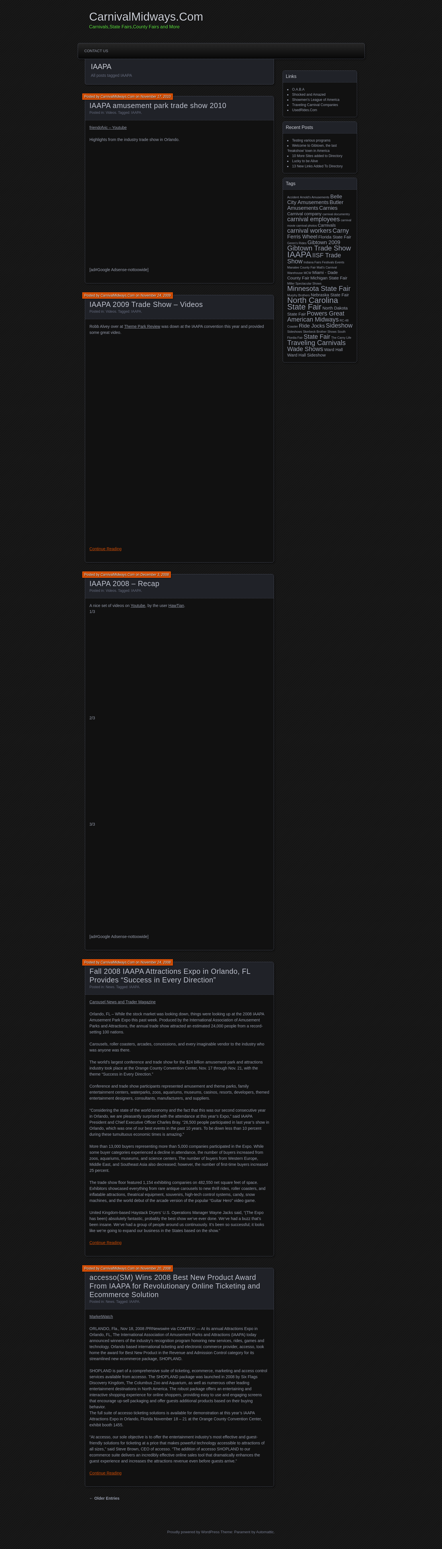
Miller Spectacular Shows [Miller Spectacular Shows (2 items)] (304, 283)
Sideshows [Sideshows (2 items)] (294, 331)
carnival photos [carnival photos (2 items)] (306, 225)
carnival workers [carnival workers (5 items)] (309, 230)
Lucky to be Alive (305, 161)
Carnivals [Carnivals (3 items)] (327, 225)
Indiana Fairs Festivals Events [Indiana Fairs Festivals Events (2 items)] (324, 262)
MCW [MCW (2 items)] (307, 273)
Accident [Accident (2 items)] (293, 197)
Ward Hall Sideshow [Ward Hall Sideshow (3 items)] (306, 355)
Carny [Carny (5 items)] (341, 230)
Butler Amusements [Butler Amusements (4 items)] (315, 205)
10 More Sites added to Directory (317, 156)
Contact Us (96, 51)
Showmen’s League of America (315, 100)
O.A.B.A (298, 89)
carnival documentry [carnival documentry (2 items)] (336, 214)
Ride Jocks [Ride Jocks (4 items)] (312, 326)
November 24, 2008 (155, 962)
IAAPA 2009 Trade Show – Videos (146, 304)
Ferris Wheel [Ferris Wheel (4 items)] (302, 237)
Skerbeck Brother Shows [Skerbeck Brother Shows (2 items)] (320, 331)
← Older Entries (104, 1498)
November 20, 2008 (155, 1268)
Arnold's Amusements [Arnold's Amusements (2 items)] (314, 197)
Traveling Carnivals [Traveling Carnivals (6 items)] (316, 342)
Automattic (265, 1532)
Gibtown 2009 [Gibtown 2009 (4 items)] (324, 242)
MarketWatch (101, 1316)
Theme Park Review (142, 326)
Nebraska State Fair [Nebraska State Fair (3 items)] (330, 294)
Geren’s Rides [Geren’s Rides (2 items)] (296, 243)
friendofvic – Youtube (108, 127)
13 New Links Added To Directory (317, 166)
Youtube (138, 605)
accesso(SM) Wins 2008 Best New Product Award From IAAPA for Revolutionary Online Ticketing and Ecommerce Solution (174, 1286)
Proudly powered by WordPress (193, 1532)
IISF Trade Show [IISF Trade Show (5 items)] (314, 258)
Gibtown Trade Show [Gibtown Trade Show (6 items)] (319, 248)
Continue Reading (105, 549)
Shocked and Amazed (309, 95)
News (110, 987)
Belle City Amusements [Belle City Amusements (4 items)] (314, 199)
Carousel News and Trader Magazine (122, 1002)
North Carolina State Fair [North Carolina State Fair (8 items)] (312, 303)
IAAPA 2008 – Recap (124, 583)
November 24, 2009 (155, 295)
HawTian (176, 605)
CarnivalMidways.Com (146, 16)
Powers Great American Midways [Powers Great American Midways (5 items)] (315, 316)
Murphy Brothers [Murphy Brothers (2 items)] (298, 295)
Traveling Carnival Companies (315, 105)
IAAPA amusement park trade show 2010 (157, 105)
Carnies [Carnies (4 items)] (328, 208)
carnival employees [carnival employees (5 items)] (313, 219)
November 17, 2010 (155, 97)
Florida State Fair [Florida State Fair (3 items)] (334, 236)
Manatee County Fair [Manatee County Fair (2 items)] (301, 267)
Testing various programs (311, 140)
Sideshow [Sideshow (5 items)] (339, 325)
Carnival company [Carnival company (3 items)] (304, 213)
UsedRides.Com (304, 110)
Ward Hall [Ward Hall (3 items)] (333, 349)
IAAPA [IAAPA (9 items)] (299, 254)
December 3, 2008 (154, 575)
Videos (111, 113)
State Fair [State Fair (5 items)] (317, 336)
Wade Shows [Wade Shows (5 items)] (305, 349)
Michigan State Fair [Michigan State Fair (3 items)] (328, 277)
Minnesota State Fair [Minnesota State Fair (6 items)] (319, 288)
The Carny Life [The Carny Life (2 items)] (341, 337)
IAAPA (136, 113)
